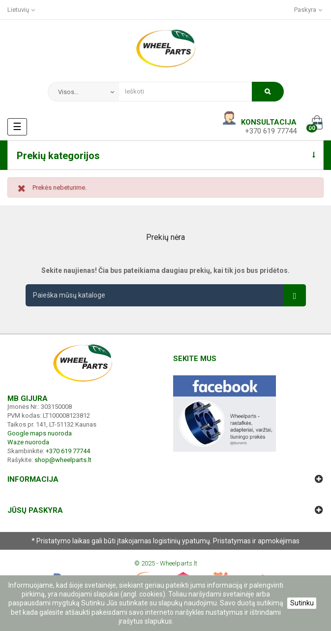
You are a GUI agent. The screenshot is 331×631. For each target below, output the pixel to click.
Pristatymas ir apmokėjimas (256, 541)
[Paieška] (166, 295)
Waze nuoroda (28, 442)
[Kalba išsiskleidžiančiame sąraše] (21, 9)
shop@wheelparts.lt (62, 460)
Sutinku (302, 603)
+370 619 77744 (271, 131)
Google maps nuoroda (39, 433)
